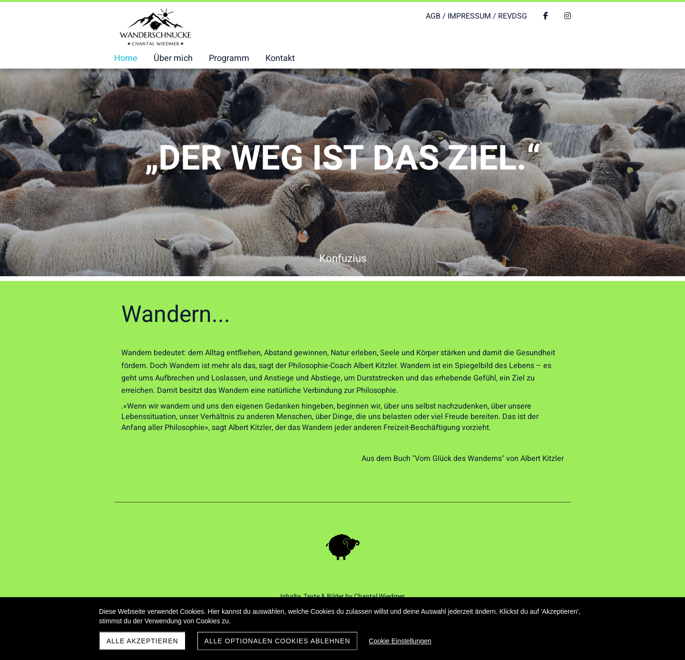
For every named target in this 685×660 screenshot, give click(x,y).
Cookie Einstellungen (400, 641)
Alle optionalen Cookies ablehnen (278, 641)
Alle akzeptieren (142, 641)
